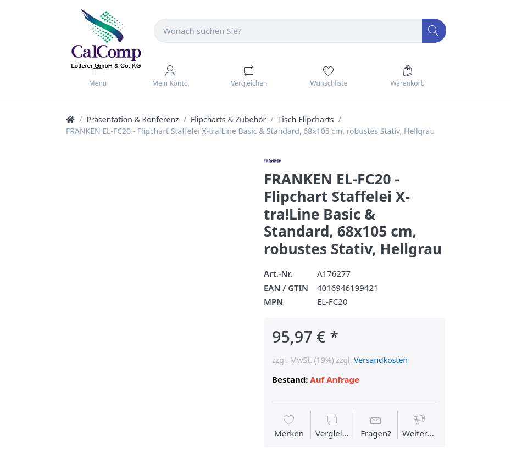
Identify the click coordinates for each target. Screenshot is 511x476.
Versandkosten (381, 360)
